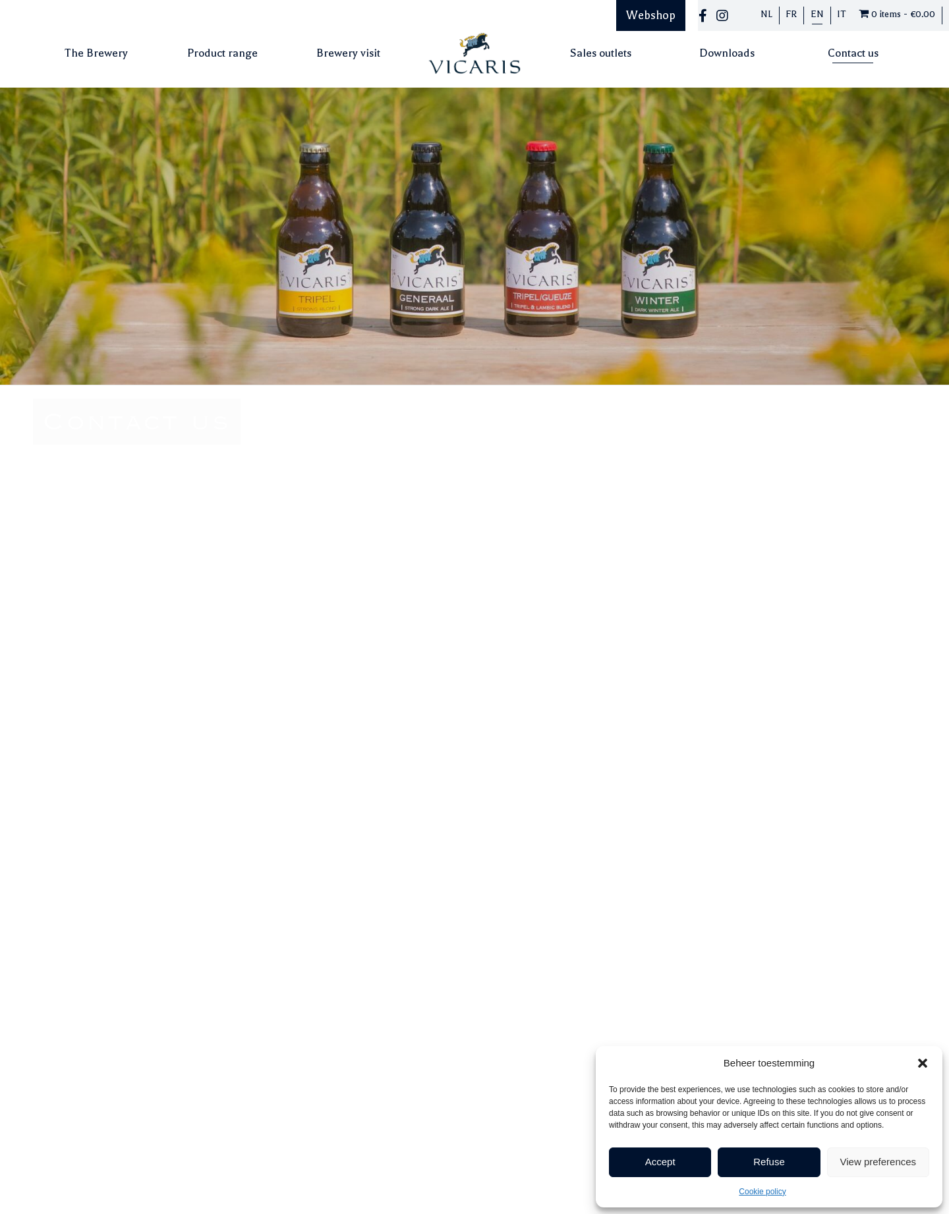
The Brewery (96, 53)
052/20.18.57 (62, 532)
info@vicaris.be (67, 545)
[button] (922, 1063)
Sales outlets (600, 53)
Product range (222, 53)
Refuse (769, 1161)
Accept (660, 1161)
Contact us (853, 53)
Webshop (651, 15)
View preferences (878, 1161)
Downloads (727, 53)
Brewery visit (348, 53)
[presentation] (607, 693)
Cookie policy (762, 1191)
